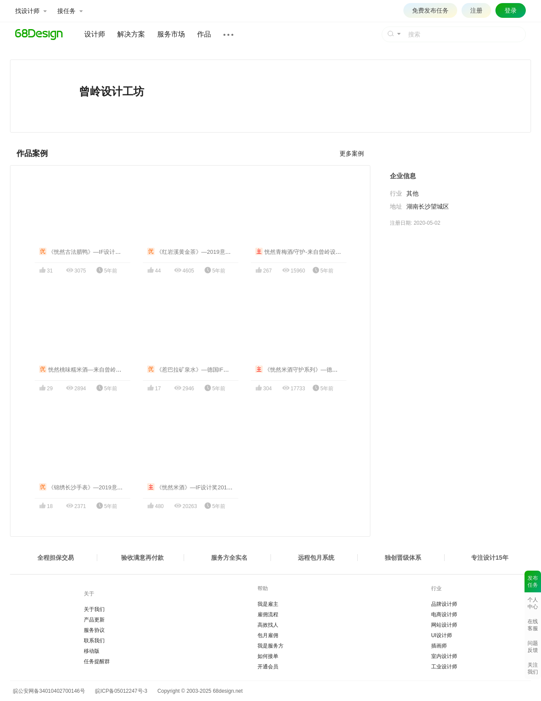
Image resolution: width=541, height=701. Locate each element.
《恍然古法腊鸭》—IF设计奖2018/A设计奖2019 (103, 252)
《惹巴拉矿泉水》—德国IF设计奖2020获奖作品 (211, 369)
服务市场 (171, 34)
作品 (204, 34)
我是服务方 (270, 646)
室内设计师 (444, 656)
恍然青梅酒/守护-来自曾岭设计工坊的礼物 (312, 252)
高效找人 (267, 625)
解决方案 (131, 34)
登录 (511, 10)
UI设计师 (441, 635)
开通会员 (267, 667)
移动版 (91, 651)
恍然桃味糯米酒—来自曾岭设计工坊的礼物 (97, 369)
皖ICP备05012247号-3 (121, 691)
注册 (476, 10)
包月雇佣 (267, 635)
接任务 (69, 10)
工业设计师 (444, 667)
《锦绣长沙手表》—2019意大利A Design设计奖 (103, 487)
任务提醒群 (97, 661)
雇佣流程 (267, 614)
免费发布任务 (430, 10)
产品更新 (94, 620)
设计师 (94, 34)
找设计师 (30, 10)
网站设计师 (444, 625)
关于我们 (94, 609)
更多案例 (352, 153)
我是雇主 (267, 604)
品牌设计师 (444, 604)
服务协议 (94, 630)
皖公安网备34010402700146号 (47, 691)
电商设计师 (444, 614)
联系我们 (94, 641)
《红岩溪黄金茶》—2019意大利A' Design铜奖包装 (215, 252)
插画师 (439, 646)
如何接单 (267, 656)
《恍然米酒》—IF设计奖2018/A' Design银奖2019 (213, 487)
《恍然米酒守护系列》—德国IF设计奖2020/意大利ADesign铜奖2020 (345, 369)
